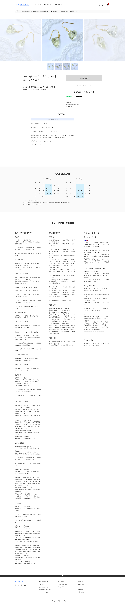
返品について (69, 102)
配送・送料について (43, 581)
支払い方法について (43, 587)
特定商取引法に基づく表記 (72, 104)
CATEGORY (36, 4)
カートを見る (81, 589)
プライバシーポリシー (44, 592)
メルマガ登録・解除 (62, 584)
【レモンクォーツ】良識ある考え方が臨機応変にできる (65, 11)
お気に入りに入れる (84, 85)
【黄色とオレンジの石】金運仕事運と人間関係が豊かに (34, 11)
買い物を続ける (70, 107)
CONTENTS (57, 4)
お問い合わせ (81, 592)
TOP (16, 11)
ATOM (63, 587)
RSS (59, 587)
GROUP (46, 4)
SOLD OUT (84, 78)
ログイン (80, 587)
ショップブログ (61, 581)
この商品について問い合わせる (84, 92)
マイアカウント (81, 581)
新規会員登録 (81, 584)
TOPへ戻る (62, 576)
